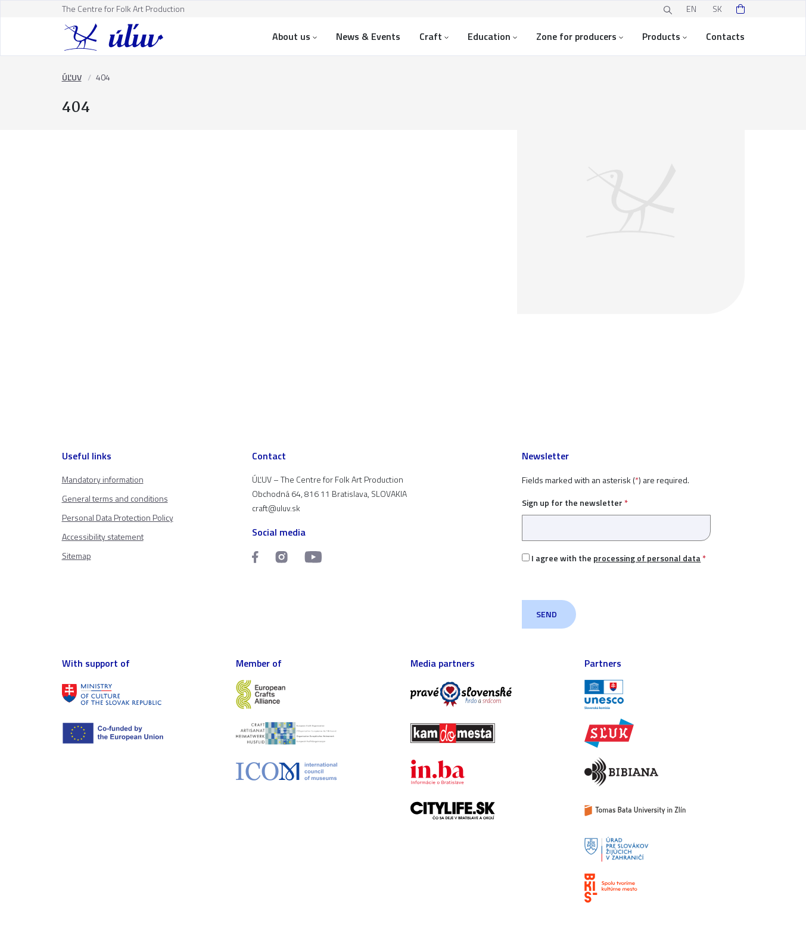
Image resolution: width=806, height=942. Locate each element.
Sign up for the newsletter (616, 515)
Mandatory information (103, 479)
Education (492, 36)
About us (294, 36)
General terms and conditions (115, 498)
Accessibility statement (103, 536)
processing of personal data (647, 558)
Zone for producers (579, 36)
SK (717, 8)
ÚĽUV (72, 77)
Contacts (725, 36)
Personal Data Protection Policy (117, 517)
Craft (434, 36)
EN (691, 8)
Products (664, 36)
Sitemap (76, 555)
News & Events (368, 36)
